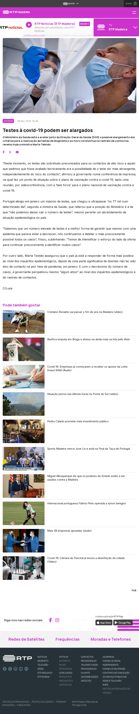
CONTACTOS (87, 656)
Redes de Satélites (26, 639)
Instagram (16, 669)
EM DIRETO (64, 660)
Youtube (21, 669)
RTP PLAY (63, 656)
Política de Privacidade (16, 701)
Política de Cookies (42, 701)
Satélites (86, 680)
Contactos (65, 684)
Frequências (67, 639)
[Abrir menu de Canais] (116, 27)
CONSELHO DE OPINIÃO (114, 668)
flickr (26, 669)
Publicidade (24, 705)
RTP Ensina (43, 676)
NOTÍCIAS (42, 656)
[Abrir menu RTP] (69, 3)
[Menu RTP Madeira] (135, 13)
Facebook (5, 669)
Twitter (10, 669)
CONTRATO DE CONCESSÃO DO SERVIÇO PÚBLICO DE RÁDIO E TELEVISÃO (116, 676)
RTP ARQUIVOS (44, 672)
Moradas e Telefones (110, 639)
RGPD (105, 684)
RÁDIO (40, 668)
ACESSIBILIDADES (89, 676)
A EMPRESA (108, 656)
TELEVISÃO (42, 664)
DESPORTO (42, 660)
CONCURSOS (65, 672)
